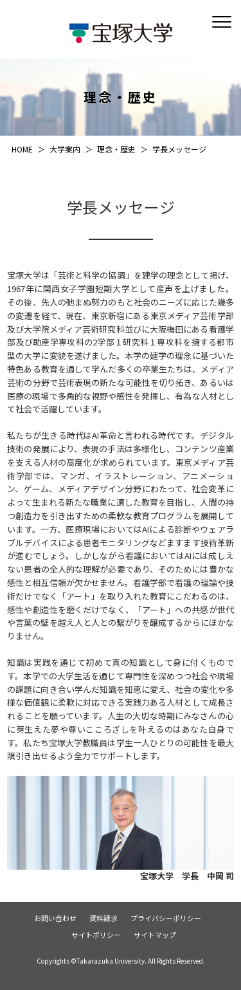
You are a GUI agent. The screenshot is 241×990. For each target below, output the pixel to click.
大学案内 (64, 149)
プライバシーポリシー (165, 918)
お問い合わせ (55, 918)
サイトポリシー (96, 935)
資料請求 (103, 918)
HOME (22, 149)
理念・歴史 (116, 149)
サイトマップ (155, 935)
